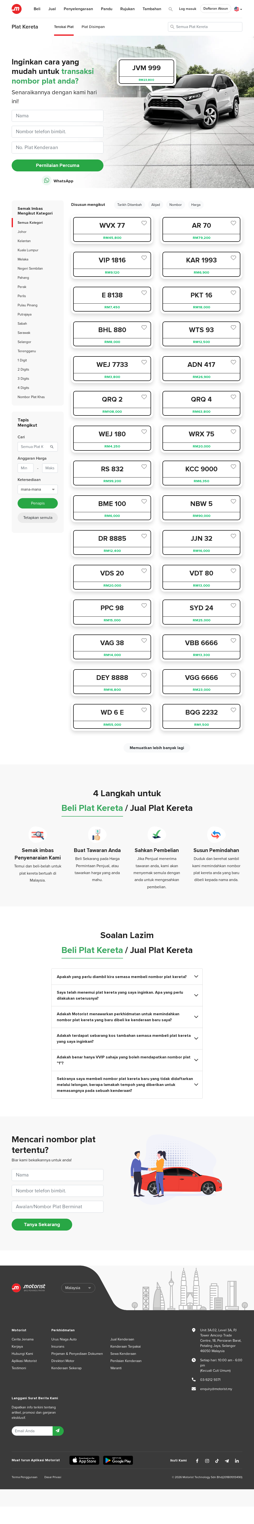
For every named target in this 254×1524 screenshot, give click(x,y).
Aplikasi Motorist (24, 1361)
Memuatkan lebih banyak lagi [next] (157, 747)
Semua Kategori (30, 223)
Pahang (23, 278)
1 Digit (22, 360)
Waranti (116, 1368)
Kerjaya (17, 1346)
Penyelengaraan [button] (78, 8)
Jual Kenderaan (122, 1339)
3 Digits (23, 379)
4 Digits (23, 388)
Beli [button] (37, 8)
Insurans (57, 1346)
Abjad (155, 205)
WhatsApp (57, 180)
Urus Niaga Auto (64, 1339)
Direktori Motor (62, 1361)
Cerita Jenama (22, 1339)
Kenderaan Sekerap (66, 1368)
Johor (22, 232)
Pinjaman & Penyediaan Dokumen (77, 1354)
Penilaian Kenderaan (126, 1361)
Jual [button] (52, 8)
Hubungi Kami (22, 1354)
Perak (22, 287)
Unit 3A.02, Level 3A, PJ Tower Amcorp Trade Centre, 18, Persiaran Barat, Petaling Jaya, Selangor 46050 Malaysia (220, 1340)
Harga (195, 205)
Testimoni (19, 1368)
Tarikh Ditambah (129, 205)
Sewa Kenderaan (123, 1354)
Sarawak (24, 333)
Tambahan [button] (152, 8)
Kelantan (24, 241)
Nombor (175, 205)
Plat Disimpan (93, 27)
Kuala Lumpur (28, 250)
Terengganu (27, 351)
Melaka (23, 259)
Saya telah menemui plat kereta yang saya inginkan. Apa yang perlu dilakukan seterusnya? (127, 995)
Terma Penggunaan (24, 1477)
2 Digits (23, 369)
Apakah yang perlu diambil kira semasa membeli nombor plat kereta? (127, 976)
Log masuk (187, 9)
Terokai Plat (64, 27)
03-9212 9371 (210, 1380)
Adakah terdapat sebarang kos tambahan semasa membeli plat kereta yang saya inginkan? (127, 1038)
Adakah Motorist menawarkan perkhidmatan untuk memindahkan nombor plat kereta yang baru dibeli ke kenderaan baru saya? (127, 1017)
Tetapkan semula (37, 517)
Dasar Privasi (52, 1477)
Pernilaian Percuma (57, 165)
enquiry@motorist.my (216, 1389)
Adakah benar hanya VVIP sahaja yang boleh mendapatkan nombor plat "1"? (127, 1060)
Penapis (38, 503)
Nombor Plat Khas (31, 397)
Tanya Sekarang (42, 1225)
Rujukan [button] (127, 8)
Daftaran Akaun (215, 8)
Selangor (24, 342)
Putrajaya (25, 314)
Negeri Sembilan (30, 268)
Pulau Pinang (27, 305)
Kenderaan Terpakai (125, 1346)
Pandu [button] (106, 8)
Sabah (22, 323)
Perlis (22, 296)
